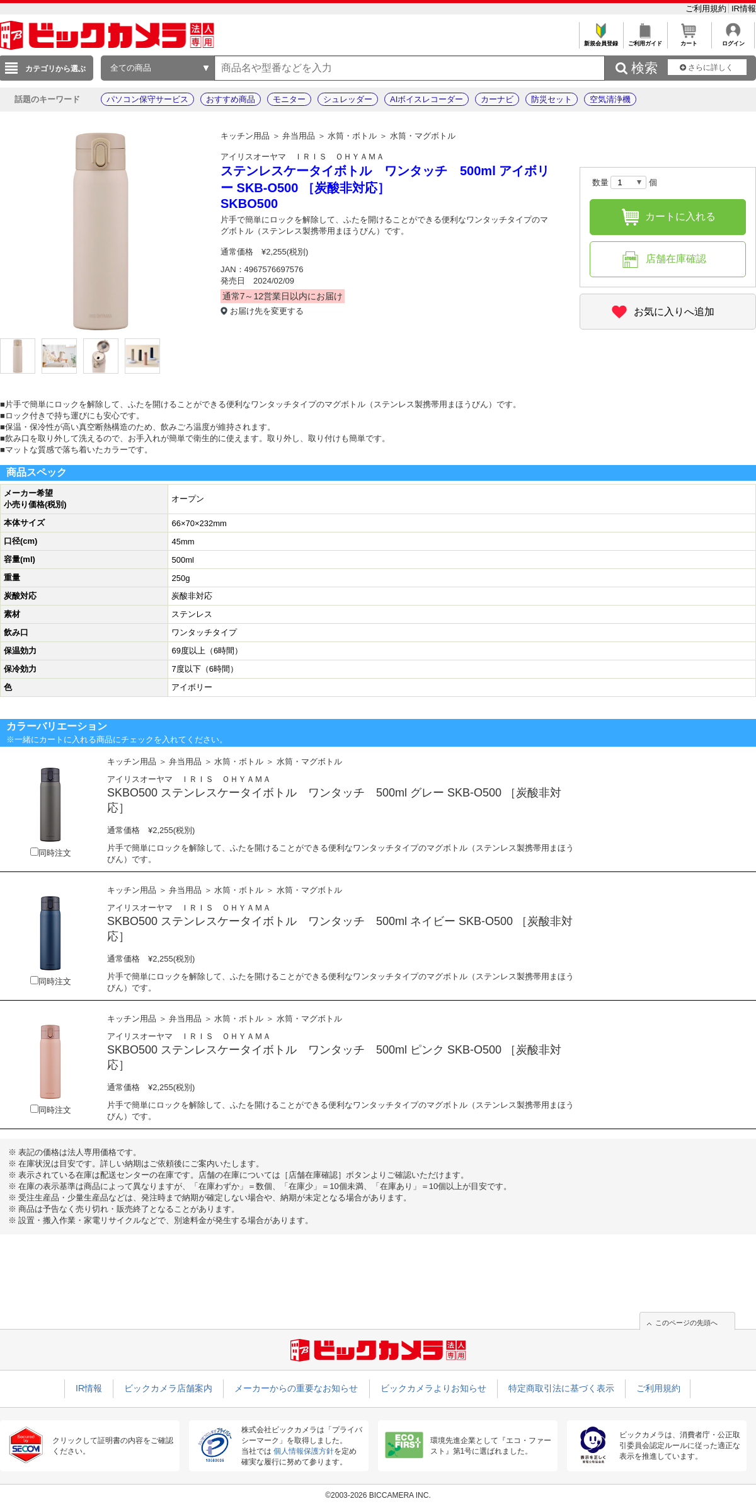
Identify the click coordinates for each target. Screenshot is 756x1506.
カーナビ (497, 99)
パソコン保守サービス (147, 99)
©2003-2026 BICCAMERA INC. (378, 1495)
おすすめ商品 (230, 99)
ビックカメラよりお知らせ (433, 1388)
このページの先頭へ (686, 1322)
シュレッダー (347, 99)
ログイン (733, 40)
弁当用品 (298, 136)
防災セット (551, 99)
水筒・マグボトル (422, 136)
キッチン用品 (245, 136)
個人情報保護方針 (303, 1451)
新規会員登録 (600, 40)
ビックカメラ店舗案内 (168, 1388)
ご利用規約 (707, 8)
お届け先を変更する (267, 311)
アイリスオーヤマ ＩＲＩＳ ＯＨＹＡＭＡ (302, 156)
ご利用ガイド (644, 40)
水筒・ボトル (352, 136)
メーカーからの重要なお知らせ (296, 1388)
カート (688, 40)
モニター (289, 99)
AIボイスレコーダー (426, 99)
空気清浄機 (610, 99)
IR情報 (743, 8)
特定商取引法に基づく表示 (561, 1388)
